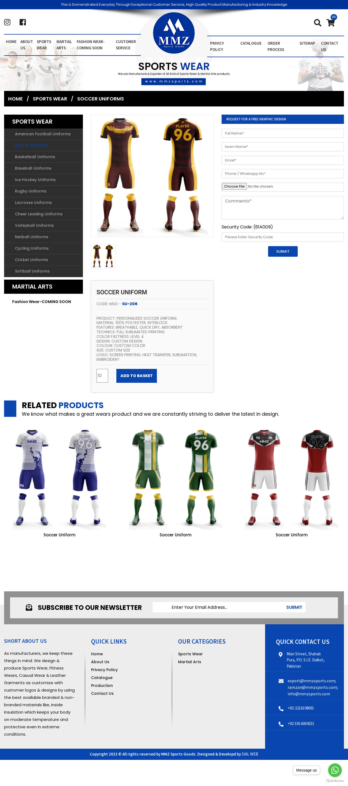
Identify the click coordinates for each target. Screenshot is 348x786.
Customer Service (126, 44)
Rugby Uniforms (30, 191)
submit (294, 607)
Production (102, 685)
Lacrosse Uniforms (33, 202)
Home (11, 41)
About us (26, 44)
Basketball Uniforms (35, 157)
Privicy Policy (217, 46)
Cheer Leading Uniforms (39, 214)
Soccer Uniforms (100, 98)
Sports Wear (44, 44)
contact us (329, 46)
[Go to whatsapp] (335, 770)
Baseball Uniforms (33, 168)
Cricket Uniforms (31, 259)
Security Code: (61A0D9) (247, 227)
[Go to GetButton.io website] (335, 780)
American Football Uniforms (43, 134)
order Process (276, 46)
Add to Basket (136, 375)
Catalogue (251, 43)
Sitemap (307, 43)
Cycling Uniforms (32, 248)
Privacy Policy (104, 669)
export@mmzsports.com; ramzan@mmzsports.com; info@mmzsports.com (313, 687)
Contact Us (102, 693)
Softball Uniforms (32, 271)
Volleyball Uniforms (34, 225)
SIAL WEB (250, 754)
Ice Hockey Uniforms (35, 179)
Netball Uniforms (31, 237)
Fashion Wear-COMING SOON (91, 44)
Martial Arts (64, 44)
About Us (100, 662)
